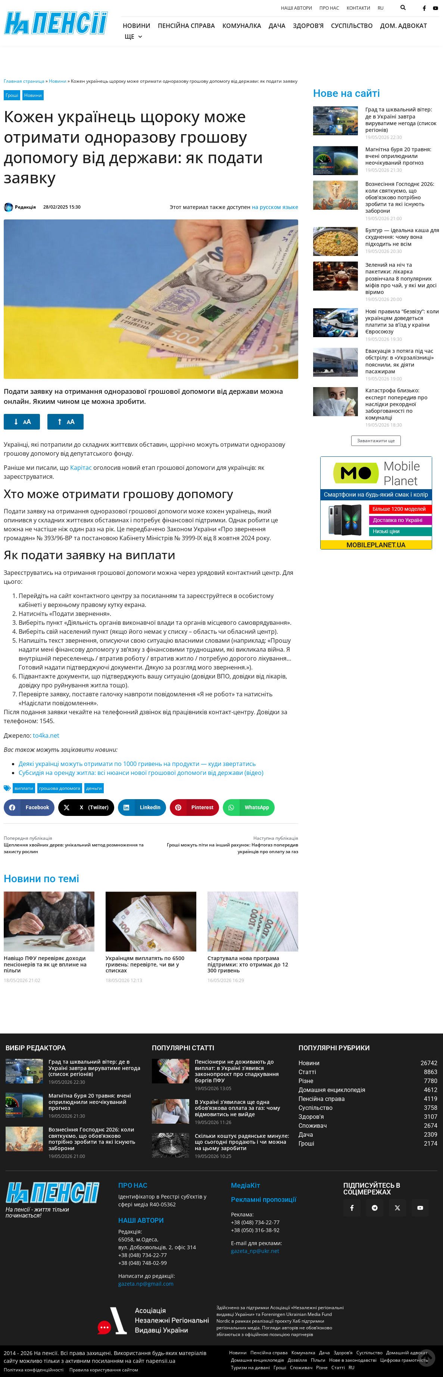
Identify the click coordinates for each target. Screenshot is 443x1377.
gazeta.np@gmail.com (146, 1283)
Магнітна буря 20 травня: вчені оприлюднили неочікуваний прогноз (398, 156)
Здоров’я (308, 26)
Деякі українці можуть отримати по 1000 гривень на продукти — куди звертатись (137, 764)
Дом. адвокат (403, 26)
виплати (24, 788)
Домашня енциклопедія (257, 1360)
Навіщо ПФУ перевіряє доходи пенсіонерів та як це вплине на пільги (45, 964)
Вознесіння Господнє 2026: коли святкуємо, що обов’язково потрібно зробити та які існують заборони (399, 197)
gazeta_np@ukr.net (255, 1250)
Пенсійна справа (186, 26)
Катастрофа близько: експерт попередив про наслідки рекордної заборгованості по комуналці (396, 404)
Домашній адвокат (407, 1352)
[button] (29, 807)
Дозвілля (297, 1360)
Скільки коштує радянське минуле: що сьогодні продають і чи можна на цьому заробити (242, 1142)
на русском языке (275, 206)
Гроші (12, 95)
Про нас (329, 8)
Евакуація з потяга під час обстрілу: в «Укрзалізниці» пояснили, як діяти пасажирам (399, 361)
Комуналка (241, 26)
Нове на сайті (346, 93)
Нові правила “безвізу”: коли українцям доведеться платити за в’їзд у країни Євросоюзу (402, 321)
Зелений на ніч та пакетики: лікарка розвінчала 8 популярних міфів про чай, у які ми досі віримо (401, 278)
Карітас (81, 467)
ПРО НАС (132, 1185)
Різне (322, 1367)
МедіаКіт (245, 1185)
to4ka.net (46, 735)
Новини (136, 26)
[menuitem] (381, 8)
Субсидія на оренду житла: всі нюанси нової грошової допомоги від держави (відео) (141, 773)
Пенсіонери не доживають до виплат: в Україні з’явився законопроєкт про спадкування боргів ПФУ (237, 1071)
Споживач (301, 1367)
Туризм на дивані (250, 1367)
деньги (94, 788)
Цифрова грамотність (404, 1360)
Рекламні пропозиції (263, 1199)
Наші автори (296, 8)
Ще (133, 36)
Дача (277, 26)
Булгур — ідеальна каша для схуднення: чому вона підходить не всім (402, 237)
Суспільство (352, 26)
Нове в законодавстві (353, 1360)
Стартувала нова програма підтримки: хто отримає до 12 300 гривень (248, 964)
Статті (338, 1367)
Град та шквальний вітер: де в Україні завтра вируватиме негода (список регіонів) (401, 119)
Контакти (358, 8)
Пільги (318, 1360)
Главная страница (24, 81)
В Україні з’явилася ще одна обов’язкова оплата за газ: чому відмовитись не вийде (237, 1108)
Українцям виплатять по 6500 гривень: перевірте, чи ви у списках (145, 964)
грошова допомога (59, 788)
